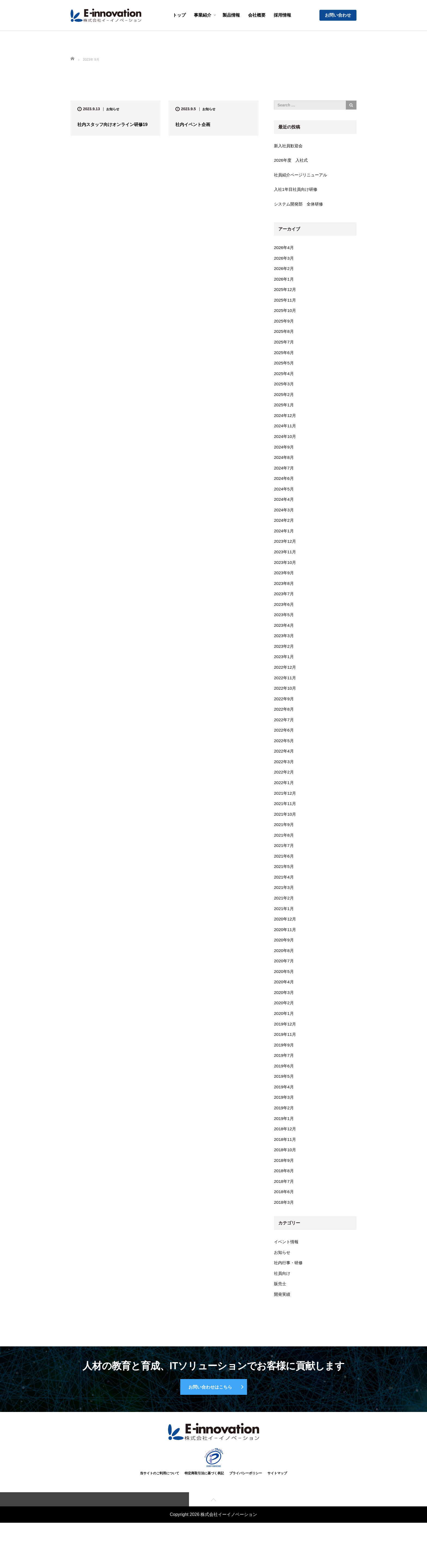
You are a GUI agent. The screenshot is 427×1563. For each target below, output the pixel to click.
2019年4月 (284, 1111)
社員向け (282, 1302)
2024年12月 (285, 421)
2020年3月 (284, 1014)
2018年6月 (284, 1219)
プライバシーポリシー (247, 1513)
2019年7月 (284, 1079)
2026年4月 (284, 249)
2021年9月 (284, 842)
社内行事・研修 (289, 1291)
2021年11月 (285, 820)
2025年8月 (284, 335)
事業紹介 (202, 15)
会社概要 (257, 15)
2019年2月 (284, 1133)
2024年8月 (284, 464)
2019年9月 (284, 1068)
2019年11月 (285, 1057)
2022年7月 (284, 734)
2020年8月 (284, 971)
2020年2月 (284, 1025)
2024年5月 (284, 497)
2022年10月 (285, 701)
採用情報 (282, 15)
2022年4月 (284, 766)
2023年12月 (285, 551)
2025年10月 (285, 314)
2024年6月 (284, 486)
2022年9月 (284, 712)
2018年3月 (284, 1229)
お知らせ (112, 109)
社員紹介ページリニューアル (302, 175)
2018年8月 (284, 1197)
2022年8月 (284, 723)
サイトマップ (281, 1513)
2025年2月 (284, 400)
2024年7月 (284, 475)
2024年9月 (284, 454)
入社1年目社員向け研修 (297, 190)
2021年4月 (284, 895)
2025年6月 (284, 357)
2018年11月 (285, 1165)
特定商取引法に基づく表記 (202, 1513)
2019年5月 (284, 1100)
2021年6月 (284, 874)
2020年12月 (285, 938)
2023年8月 (284, 594)
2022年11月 (285, 691)
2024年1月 (284, 540)
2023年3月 (284, 648)
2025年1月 (284, 411)
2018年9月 (284, 1186)
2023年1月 (284, 669)
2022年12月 (285, 680)
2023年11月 (285, 562)
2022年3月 (284, 777)
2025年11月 (285, 303)
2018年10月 (285, 1176)
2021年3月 (284, 906)
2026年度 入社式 (292, 160)
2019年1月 (284, 1143)
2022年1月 (284, 799)
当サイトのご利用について (155, 1513)
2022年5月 (284, 755)
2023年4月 (284, 637)
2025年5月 (284, 368)
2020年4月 (284, 1003)
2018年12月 (285, 1154)
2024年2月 (284, 529)
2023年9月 (284, 583)
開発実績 (282, 1323)
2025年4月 (284, 378)
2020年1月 (284, 1036)
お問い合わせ (338, 15)
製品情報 (231, 15)
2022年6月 (284, 745)
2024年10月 (285, 443)
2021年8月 (284, 852)
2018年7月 (284, 1208)
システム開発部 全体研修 (300, 205)
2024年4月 (284, 508)
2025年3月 (284, 389)
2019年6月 (284, 1090)
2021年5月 (284, 885)
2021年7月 (284, 863)
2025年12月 (285, 292)
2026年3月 (284, 260)
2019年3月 (284, 1122)
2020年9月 (284, 960)
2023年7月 (284, 605)
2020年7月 (284, 982)
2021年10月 (285, 831)
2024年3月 (284, 518)
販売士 (280, 1312)
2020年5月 (284, 992)
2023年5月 (284, 626)
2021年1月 (284, 928)
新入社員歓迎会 (289, 146)
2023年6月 (284, 615)
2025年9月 (284, 325)
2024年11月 (285, 432)
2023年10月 (285, 572)
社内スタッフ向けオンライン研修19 (112, 124)
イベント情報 (287, 1269)
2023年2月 (284, 658)
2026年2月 (284, 271)
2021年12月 (285, 809)
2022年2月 (284, 788)
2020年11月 (285, 949)
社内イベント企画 (192, 124)
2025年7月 (284, 346)
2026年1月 (284, 281)
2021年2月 (284, 917)
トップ (179, 15)
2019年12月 (285, 1046)
